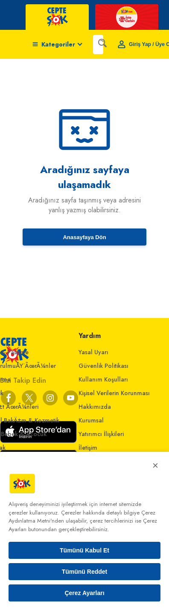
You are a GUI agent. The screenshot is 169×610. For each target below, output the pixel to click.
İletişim (88, 447)
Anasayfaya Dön (84, 237)
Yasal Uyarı (93, 352)
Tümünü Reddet (85, 571)
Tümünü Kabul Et (84, 550)
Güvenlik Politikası (103, 365)
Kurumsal (91, 420)
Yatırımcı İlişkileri (101, 434)
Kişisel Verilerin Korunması (114, 393)
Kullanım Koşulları (103, 379)
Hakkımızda (95, 406)
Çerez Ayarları (84, 593)
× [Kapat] (155, 465)
